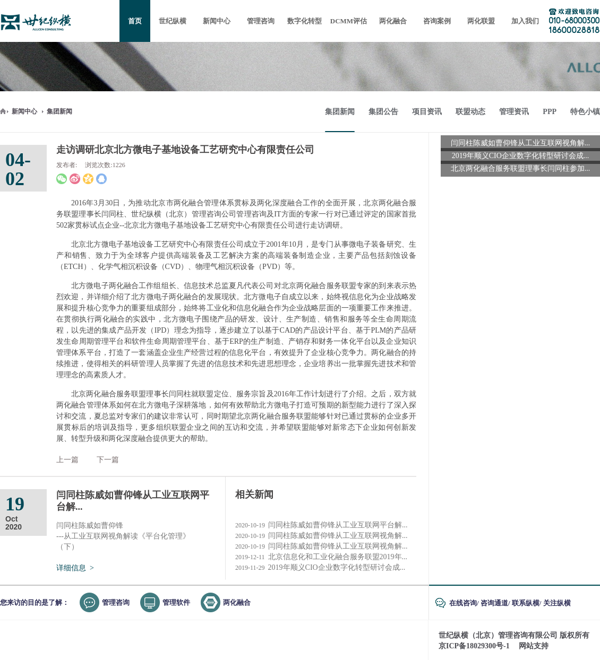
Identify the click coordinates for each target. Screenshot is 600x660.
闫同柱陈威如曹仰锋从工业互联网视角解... (321, 536)
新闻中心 (24, 111)
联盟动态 (470, 112)
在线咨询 (463, 603)
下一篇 (108, 460)
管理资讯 (514, 112)
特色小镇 (585, 112)
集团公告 (383, 112)
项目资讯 (427, 112)
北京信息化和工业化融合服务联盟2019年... (321, 557)
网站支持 (533, 646)
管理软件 (176, 602)
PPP (549, 112)
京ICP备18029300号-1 (474, 646)
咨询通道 (494, 603)
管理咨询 (116, 602)
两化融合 (237, 602)
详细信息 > (75, 568)
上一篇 (67, 460)
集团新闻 (59, 111)
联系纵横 (525, 603)
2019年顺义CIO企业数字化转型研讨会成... (320, 567)
